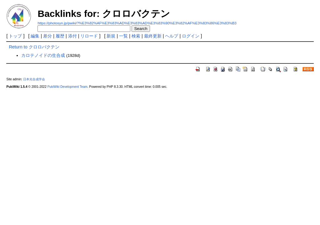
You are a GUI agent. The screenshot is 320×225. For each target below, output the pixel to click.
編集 (35, 35)
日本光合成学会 (34, 79)
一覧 (123, 35)
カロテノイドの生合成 (43, 55)
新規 (111, 35)
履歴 (60, 35)
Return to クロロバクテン (34, 46)
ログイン (190, 35)
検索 (136, 35)
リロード (89, 35)
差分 (47, 35)
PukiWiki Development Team (68, 86)
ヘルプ (171, 35)
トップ (15, 35)
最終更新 (153, 35)
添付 (72, 35)
